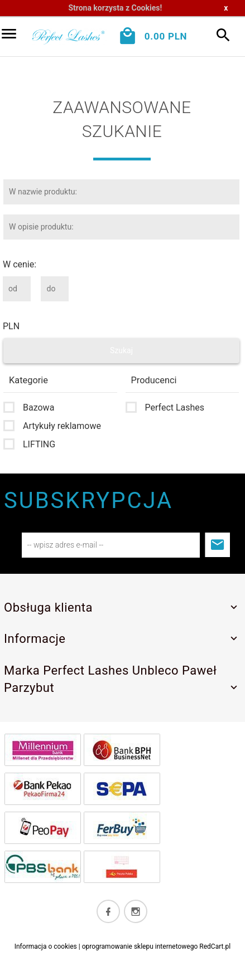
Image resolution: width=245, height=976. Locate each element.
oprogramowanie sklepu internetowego (140, 946)
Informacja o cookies (46, 946)
